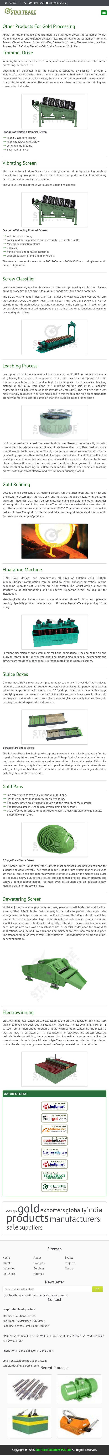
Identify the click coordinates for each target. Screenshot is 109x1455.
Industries (9, 1268)
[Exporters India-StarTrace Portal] (54, 1152)
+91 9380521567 (22, 1335)
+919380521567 (33, 3)
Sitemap (39, 1274)
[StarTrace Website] (54, 1187)
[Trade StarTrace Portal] (54, 1129)
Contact (69, 1268)
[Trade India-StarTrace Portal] (54, 1141)
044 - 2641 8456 (22, 1350)
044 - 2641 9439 (43, 1350)
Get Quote (9, 1274)
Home (6, 1257)
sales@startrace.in (56, 3)
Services (39, 1268)
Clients (7, 1263)
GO (97, 1289)
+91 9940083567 (13, 1340)
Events (69, 1257)
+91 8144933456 (68, 1335)
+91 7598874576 (91, 1335)
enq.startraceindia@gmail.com (29, 1360)
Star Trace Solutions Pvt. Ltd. (53, 1450)
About (37, 1257)
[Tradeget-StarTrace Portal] (54, 1118)
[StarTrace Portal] (54, 1175)
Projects (70, 1263)
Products (39, 1263)
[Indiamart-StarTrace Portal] (54, 1106)
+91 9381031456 (45, 1335)
